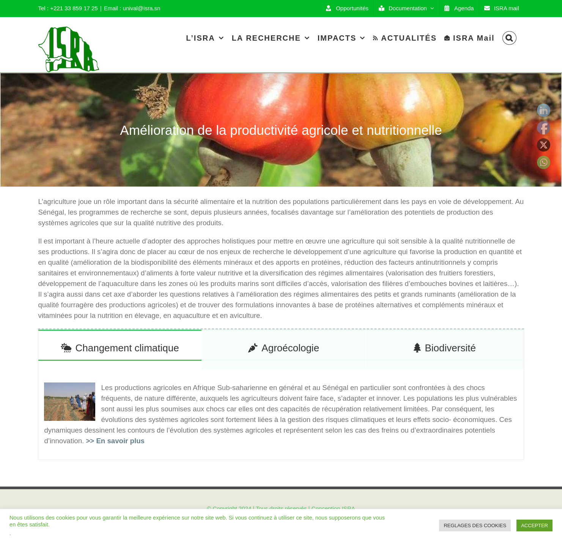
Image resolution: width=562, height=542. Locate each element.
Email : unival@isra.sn (132, 8)
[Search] (509, 37)
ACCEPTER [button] (534, 525)
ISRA (348, 508)
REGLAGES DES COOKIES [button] (475, 525)
